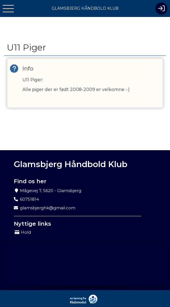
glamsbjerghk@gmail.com (47, 207)
